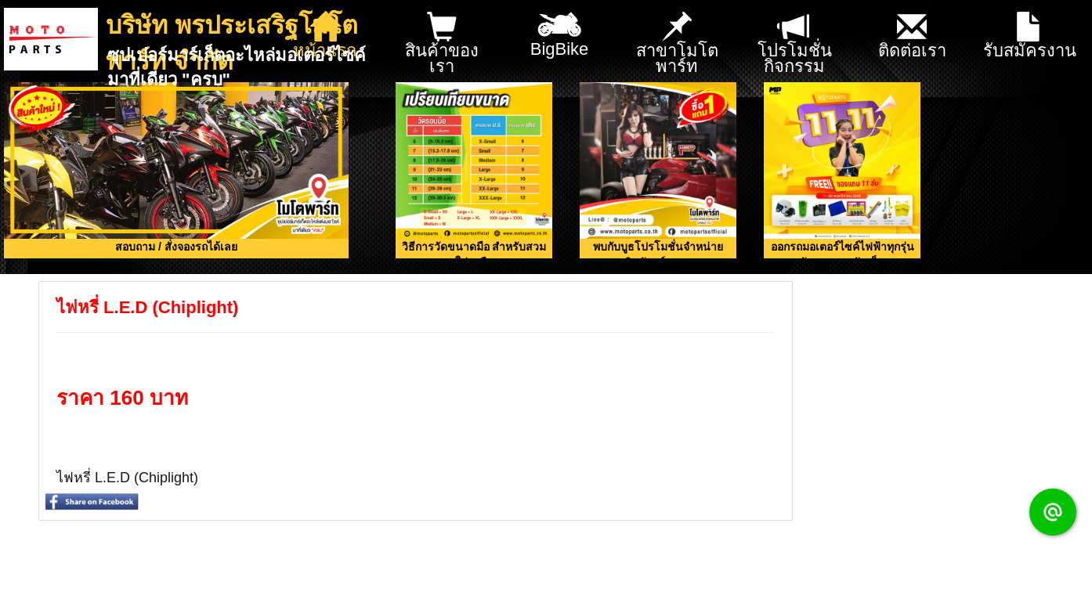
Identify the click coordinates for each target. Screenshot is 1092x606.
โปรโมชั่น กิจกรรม (795, 44)
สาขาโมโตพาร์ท (677, 44)
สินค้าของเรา (442, 44)
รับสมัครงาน (1029, 36)
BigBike (559, 30)
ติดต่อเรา (912, 36)
